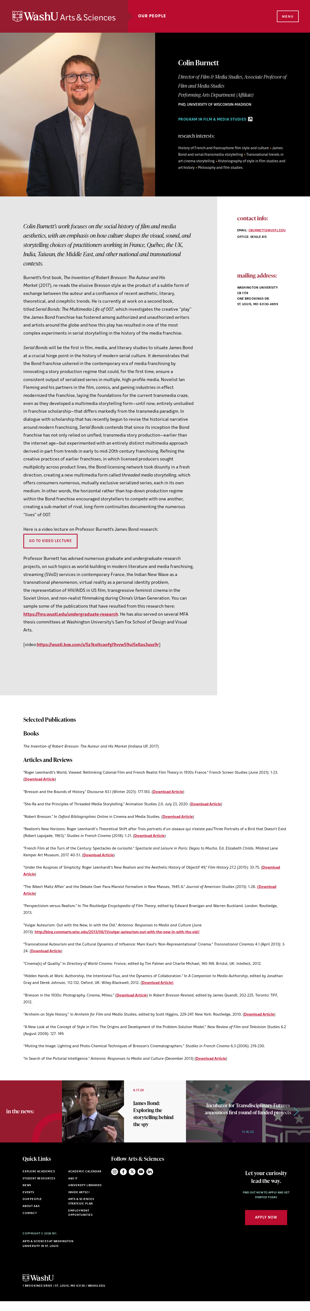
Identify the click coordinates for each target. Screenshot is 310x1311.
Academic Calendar (84, 1181)
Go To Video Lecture (50, 541)
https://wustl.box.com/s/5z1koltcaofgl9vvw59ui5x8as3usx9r (98, 645)
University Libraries (85, 1195)
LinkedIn (150, 1181)
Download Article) (157, 983)
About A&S (31, 1216)
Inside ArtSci (79, 1202)
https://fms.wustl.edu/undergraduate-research (70, 614)
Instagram (114, 1181)
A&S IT (73, 1188)
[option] (124, 1116)
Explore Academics (39, 1181)
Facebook (123, 1181)
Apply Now (266, 1227)
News (27, 1195)
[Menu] (287, 17)
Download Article (40, 779)
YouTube (141, 1181)
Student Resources (39, 1188)
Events (28, 1202)
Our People (152, 16)
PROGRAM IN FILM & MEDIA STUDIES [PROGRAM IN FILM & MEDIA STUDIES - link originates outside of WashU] (215, 120)
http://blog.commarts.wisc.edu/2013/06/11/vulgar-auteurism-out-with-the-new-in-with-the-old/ (117, 932)
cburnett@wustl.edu (267, 230)
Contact (30, 1223)
